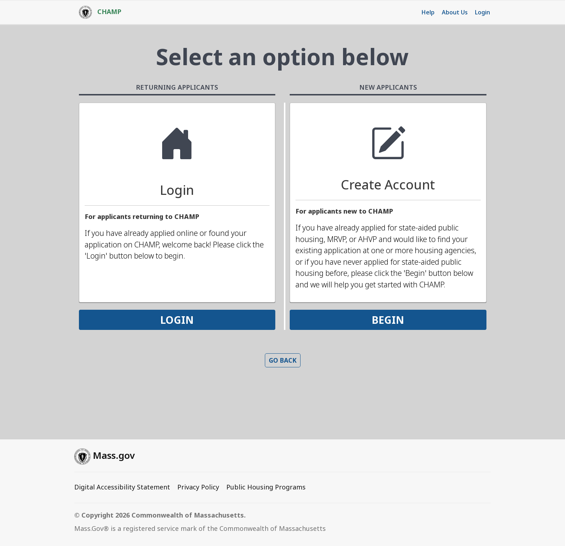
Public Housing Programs (266, 487)
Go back (283, 360)
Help (428, 12)
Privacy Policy (198, 487)
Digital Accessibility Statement (122, 487)
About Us (455, 12)
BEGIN (388, 320)
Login (482, 12)
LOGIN (177, 320)
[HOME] (96, 12)
